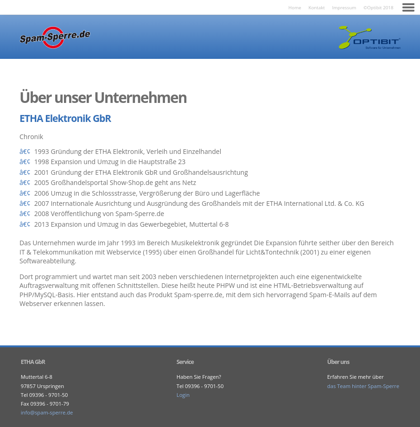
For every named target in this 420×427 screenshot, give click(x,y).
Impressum (344, 8)
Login (183, 394)
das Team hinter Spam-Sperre (363, 385)
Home (294, 8)
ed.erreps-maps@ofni (47, 412)
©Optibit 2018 (378, 8)
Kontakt (316, 8)
